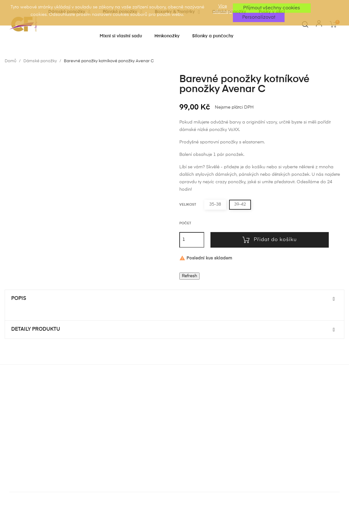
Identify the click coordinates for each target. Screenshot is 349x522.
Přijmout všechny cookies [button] (271, 8)
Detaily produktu (35, 329)
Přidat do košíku (270, 240)
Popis (18, 298)
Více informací (222, 9)
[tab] (174, 299)
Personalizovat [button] (258, 17)
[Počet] (191, 240)
